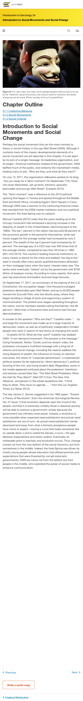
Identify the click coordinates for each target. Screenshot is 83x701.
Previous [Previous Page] (8, 672)
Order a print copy (18, 685)
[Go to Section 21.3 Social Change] (14, 118)
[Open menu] (4, 30)
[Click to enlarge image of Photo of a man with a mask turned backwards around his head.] (41, 64)
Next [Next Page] (77, 672)
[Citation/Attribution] (41, 697)
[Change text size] (77, 30)
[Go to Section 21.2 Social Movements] (17, 114)
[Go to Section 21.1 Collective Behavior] (17, 110)
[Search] (69, 30)
